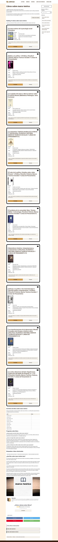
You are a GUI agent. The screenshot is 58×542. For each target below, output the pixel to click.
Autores (22, 1)
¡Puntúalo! (23, 510)
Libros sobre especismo (11, 528)
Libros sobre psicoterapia (46, 20)
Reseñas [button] (30, 46)
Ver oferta (15, 46)
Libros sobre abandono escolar (46, 26)
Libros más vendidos (40, 1)
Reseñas (33, 1)
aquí (13, 442)
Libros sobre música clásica (45, 18)
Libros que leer (46, 6)
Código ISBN (48, 1)
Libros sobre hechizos (46, 22)
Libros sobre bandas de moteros (12, 531)
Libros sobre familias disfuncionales (45, 29)
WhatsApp (32, 520)
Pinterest (14, 520)
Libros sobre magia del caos (46, 32)
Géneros (28, 1)
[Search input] (46, 12)
